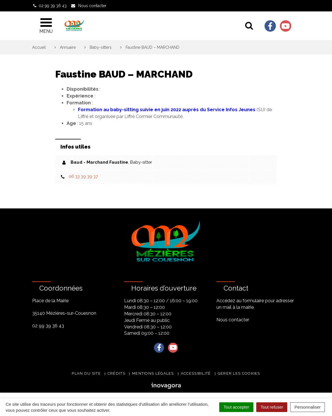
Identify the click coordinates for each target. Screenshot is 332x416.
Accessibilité (196, 373)
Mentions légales (153, 373)
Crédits (116, 373)
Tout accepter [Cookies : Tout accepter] (236, 407)
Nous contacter (232, 319)
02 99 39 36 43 (48, 325)
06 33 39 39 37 (83, 176)
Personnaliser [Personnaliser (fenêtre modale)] (307, 407)
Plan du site (86, 373)
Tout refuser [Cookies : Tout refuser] (272, 407)
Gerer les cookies (239, 373)
